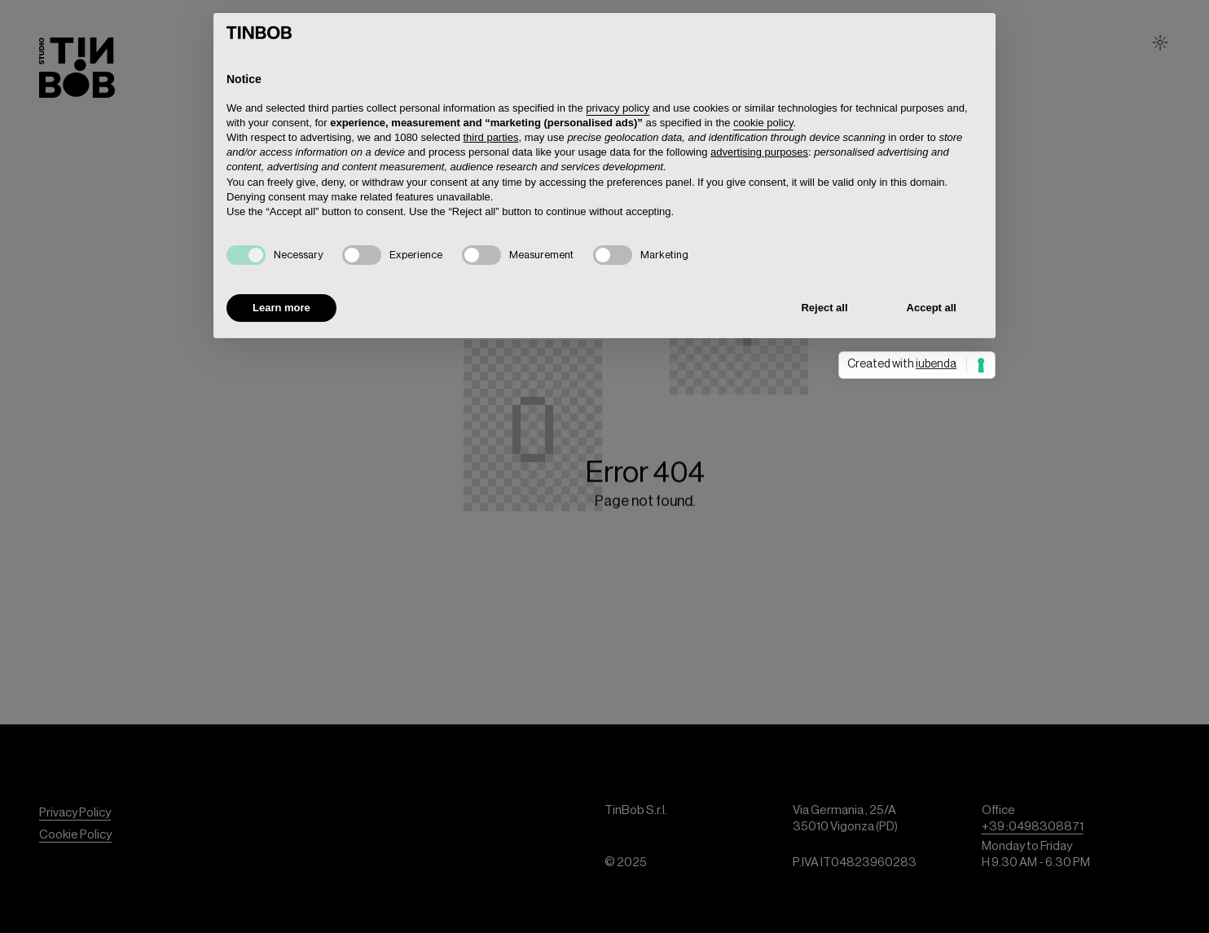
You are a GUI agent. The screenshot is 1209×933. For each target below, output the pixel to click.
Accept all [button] (931, 307)
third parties (491, 137)
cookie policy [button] (763, 123)
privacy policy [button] (617, 108)
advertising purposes (759, 152)
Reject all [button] (824, 307)
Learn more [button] (281, 307)
